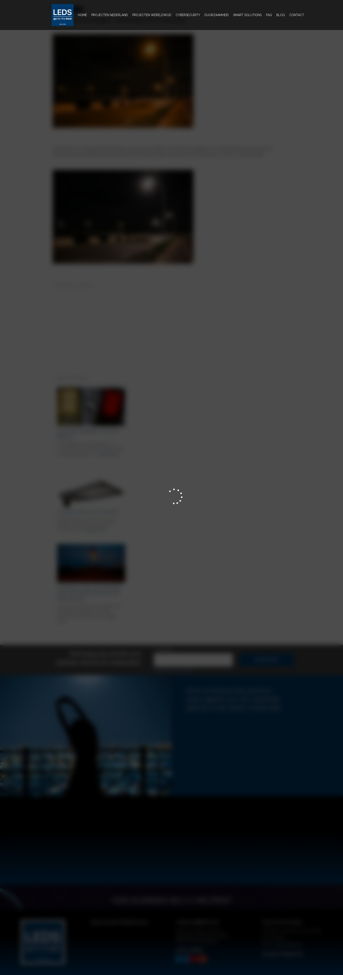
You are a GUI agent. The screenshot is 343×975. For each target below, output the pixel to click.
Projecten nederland (109, 15)
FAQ (269, 15)
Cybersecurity (188, 15)
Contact (296, 15)
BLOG (280, 15)
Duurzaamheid (217, 15)
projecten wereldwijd (151, 15)
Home (83, 14)
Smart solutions (247, 15)
